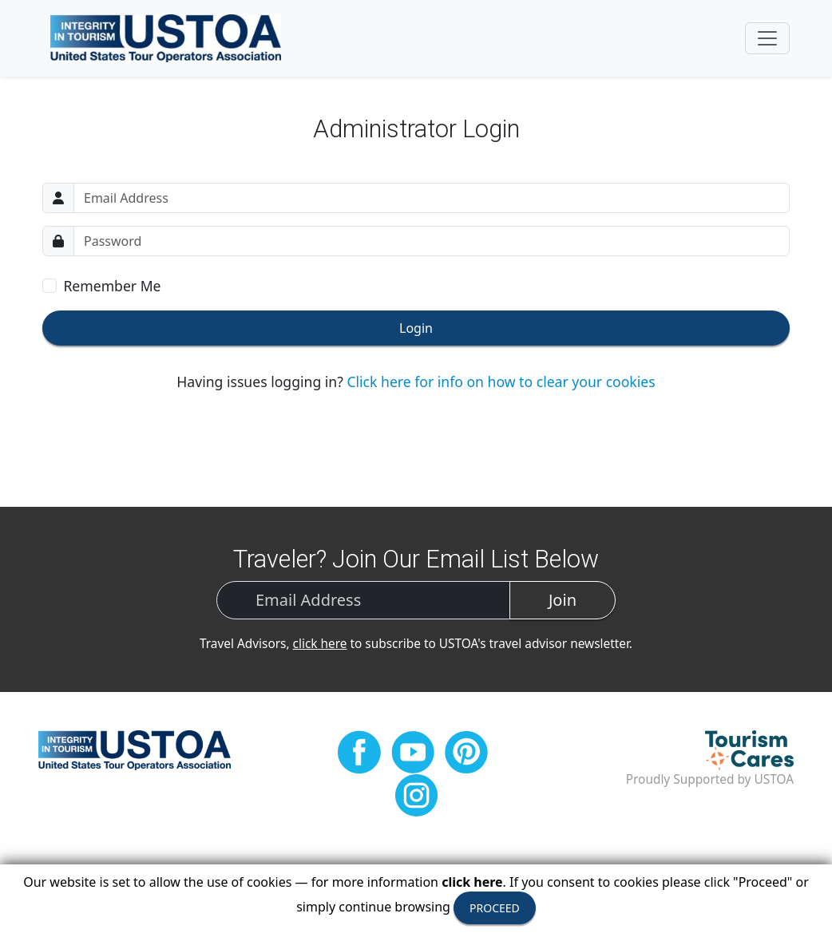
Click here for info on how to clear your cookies (501, 381)
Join (562, 600)
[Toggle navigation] (767, 38)
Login (416, 328)
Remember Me (111, 285)
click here (320, 643)
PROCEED (494, 907)
